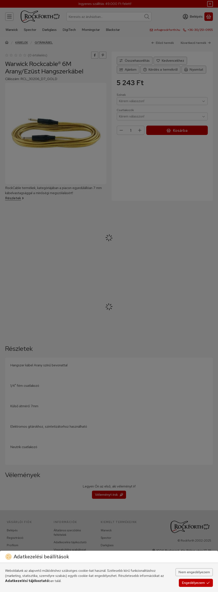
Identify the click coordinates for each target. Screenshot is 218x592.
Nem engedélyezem (194, 572)
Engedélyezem (196, 583)
